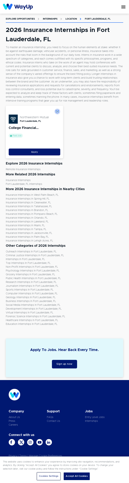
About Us (14, 417)
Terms (23, 456)
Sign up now (64, 364)
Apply (34, 152)
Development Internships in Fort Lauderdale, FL (34, 309)
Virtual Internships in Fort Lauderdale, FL (29, 312)
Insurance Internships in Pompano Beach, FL (32, 214)
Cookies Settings (48, 476)
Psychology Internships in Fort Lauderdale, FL (32, 270)
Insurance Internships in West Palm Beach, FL (32, 195)
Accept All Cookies (77, 476)
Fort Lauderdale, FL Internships (24, 184)
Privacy (13, 456)
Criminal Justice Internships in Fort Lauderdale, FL (35, 255)
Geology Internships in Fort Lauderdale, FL (31, 297)
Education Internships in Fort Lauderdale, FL (31, 324)
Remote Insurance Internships (23, 169)
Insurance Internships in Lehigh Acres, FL (29, 241)
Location (71, 19)
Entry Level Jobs (95, 417)
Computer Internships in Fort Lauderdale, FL (32, 293)
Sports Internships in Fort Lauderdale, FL (29, 290)
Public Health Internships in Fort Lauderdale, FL (33, 278)
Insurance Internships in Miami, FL (25, 225)
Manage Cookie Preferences (45, 456)
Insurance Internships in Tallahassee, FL (29, 206)
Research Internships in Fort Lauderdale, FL (31, 282)
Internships (50, 19)
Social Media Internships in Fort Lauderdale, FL (33, 305)
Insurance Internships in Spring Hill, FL (27, 199)
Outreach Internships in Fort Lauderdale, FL (31, 251)
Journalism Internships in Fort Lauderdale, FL (32, 286)
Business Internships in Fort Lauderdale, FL (31, 301)
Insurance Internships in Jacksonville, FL (29, 233)
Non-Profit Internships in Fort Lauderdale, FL (32, 267)
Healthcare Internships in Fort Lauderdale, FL (32, 320)
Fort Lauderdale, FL (98, 19)
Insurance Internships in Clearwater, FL (28, 202)
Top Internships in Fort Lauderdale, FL (28, 263)
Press (12, 421)
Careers (13, 425)
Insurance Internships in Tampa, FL (26, 229)
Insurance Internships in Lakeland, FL (27, 221)
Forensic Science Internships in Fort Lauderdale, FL (35, 316)
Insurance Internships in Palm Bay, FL (27, 237)
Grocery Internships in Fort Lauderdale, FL (30, 274)
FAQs (50, 417)
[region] (64, 469)
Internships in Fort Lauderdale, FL (25, 259)
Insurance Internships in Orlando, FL (27, 218)
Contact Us (53, 421)
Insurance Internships (18, 180)
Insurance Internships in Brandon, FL (27, 210)
